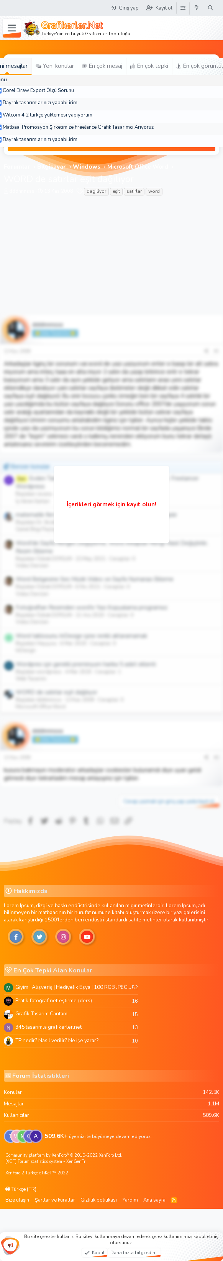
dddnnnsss (21, 191)
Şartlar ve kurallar (55, 1200)
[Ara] (210, 8)
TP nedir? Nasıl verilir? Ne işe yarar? (56, 1040)
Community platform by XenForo (63, 1155)
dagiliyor (96, 191)
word (154, 191)
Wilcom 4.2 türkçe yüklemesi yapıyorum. (48, 115)
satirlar (134, 191)
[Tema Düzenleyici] (182, 8)
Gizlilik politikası (98, 1200)
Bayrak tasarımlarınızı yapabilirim (40, 102)
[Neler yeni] (197, 8)
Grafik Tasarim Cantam (41, 1013)
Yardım (130, 1200)
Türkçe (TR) (20, 1189)
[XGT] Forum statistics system (45, 1161)
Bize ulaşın (17, 1200)
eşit (116, 191)
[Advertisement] (111, 257)
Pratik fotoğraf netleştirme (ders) (53, 1000)
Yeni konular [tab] (55, 66)
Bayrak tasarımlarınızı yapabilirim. (41, 139)
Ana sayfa (154, 1200)
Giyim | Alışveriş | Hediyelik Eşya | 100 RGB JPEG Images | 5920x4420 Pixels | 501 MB (73, 987)
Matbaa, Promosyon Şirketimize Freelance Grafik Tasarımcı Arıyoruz (78, 127)
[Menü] (12, 28)
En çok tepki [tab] (149, 66)
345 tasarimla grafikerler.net (48, 1027)
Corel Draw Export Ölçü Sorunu (38, 90)
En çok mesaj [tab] (102, 66)
